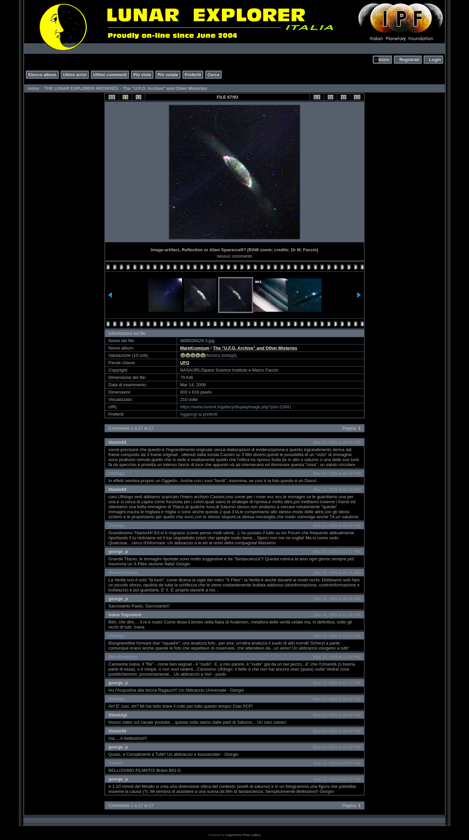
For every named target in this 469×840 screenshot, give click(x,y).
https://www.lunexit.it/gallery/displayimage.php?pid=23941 (236, 406)
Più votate (168, 74)
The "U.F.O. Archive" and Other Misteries (165, 88)
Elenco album (42, 74)
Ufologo (116, 473)
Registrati (409, 59)
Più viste (142, 74)
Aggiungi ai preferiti (198, 414)
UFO (184, 362)
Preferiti (193, 74)
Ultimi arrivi (75, 74)
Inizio (383, 59)
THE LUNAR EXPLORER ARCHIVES (81, 88)
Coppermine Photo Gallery (243, 835)
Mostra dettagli (221, 355)
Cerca (213, 74)
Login (435, 59)
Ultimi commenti (110, 74)
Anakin (115, 762)
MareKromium (194, 348)
